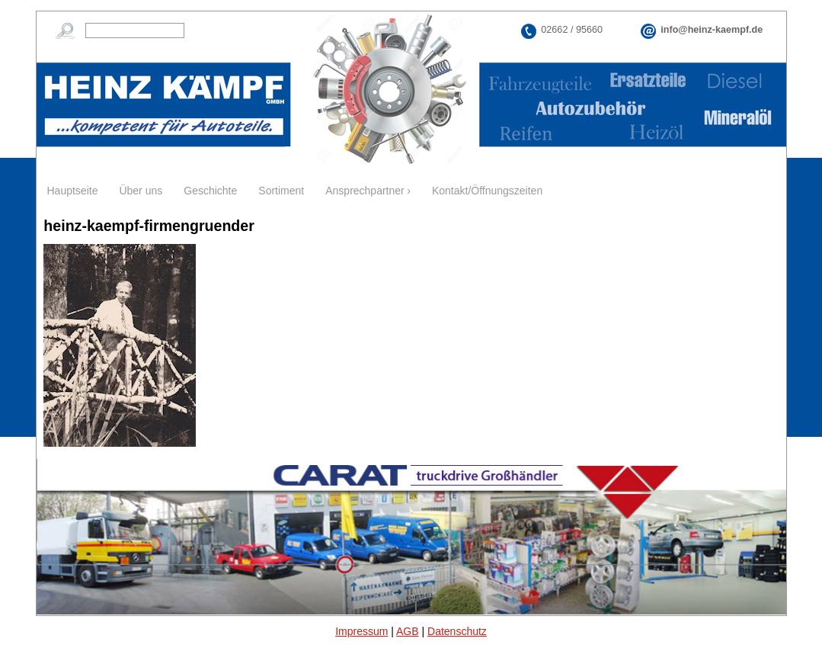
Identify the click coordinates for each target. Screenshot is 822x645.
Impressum (361, 631)
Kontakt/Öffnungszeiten (487, 191)
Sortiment (281, 191)
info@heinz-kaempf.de (711, 29)
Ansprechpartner (365, 191)
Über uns (140, 191)
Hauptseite (72, 191)
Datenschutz (457, 631)
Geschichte (210, 191)
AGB (407, 631)
